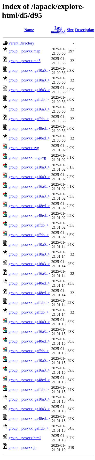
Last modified (58, 30)
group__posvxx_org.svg (27, 157)
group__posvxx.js (22, 447)
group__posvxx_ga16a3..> (29, 90)
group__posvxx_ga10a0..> (29, 70)
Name (29, 30)
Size (70, 30)
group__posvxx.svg (23, 148)
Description (84, 30)
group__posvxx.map (24, 51)
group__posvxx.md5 (24, 61)
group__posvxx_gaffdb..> (28, 99)
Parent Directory (21, 43)
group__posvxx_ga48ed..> (29, 128)
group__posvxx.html (24, 438)
